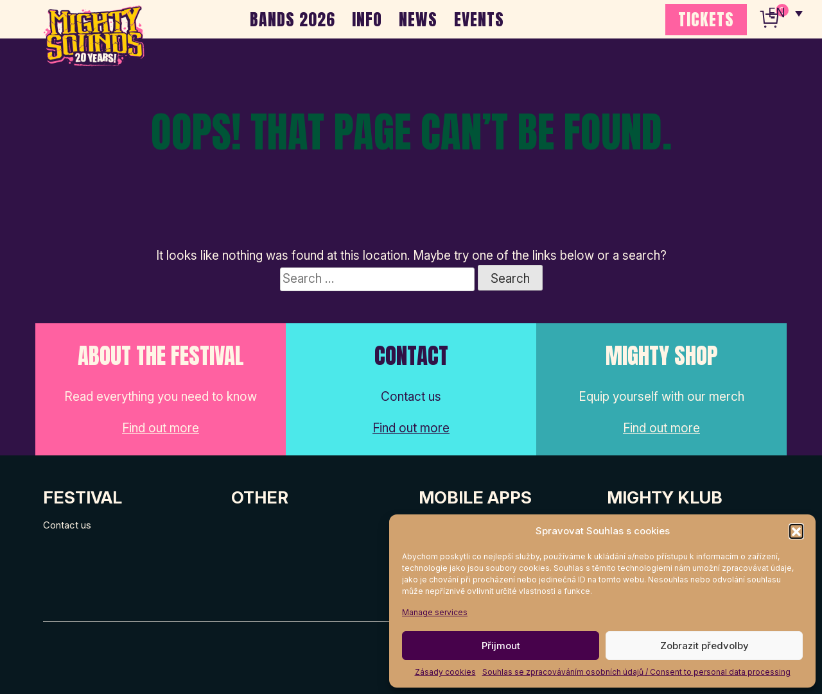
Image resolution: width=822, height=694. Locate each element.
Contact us (67, 525)
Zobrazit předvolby (704, 645)
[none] (785, 12)
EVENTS (479, 19)
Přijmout (501, 645)
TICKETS (706, 19)
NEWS (418, 19)
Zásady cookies (445, 672)
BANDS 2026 (292, 19)
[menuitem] (785, 12)
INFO (367, 19)
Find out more (160, 428)
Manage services (435, 612)
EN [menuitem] (777, 13)
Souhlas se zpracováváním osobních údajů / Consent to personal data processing (636, 672)
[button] (796, 531)
